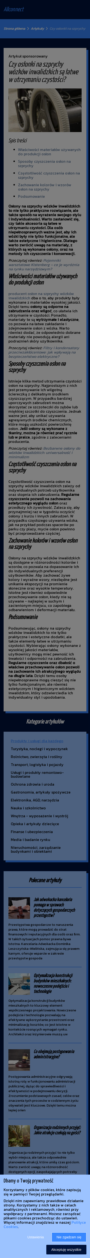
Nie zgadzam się (69, 1237)
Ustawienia (35, 1237)
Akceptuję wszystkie (66, 1250)
